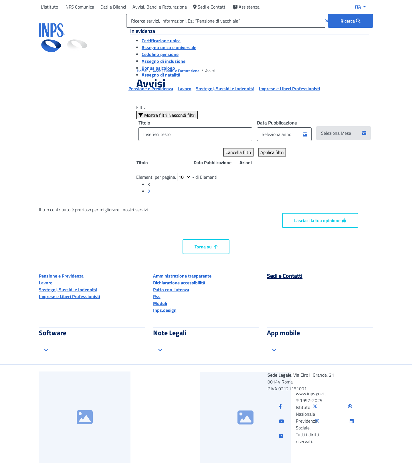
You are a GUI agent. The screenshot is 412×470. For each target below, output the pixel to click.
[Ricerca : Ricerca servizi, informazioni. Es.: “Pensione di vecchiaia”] (350, 21)
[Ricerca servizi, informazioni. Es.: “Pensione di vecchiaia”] (225, 21)
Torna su (206, 246)
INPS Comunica (79, 6)
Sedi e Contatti (210, 6)
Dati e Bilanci (113, 6)
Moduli (160, 303)
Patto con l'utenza (171, 289)
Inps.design (165, 310)
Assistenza (246, 6)
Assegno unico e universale (169, 47)
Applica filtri (272, 152)
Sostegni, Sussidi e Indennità (68, 289)
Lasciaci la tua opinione (320, 220)
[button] (305, 134)
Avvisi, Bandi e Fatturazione (159, 6)
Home (142, 71)
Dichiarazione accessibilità (179, 282)
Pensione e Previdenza (61, 275)
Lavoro (46, 282)
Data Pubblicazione (277, 122)
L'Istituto (49, 6)
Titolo (144, 122)
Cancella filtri (238, 152)
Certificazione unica (161, 40)
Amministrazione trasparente (182, 275)
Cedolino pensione (160, 54)
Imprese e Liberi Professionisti (69, 296)
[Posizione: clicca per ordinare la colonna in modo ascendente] (164, 162)
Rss (157, 296)
